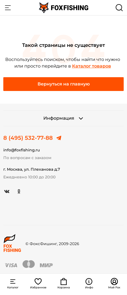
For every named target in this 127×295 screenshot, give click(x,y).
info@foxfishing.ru (21, 150)
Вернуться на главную (64, 84)
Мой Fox (114, 283)
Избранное (38, 283)
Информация (63, 118)
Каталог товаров (91, 66)
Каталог (7, 7)
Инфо (89, 283)
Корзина (63, 283)
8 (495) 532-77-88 (28, 138)
